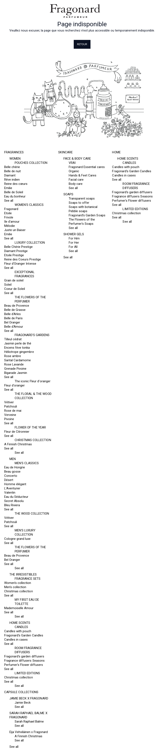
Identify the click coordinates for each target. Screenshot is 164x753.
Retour (82, 44)
